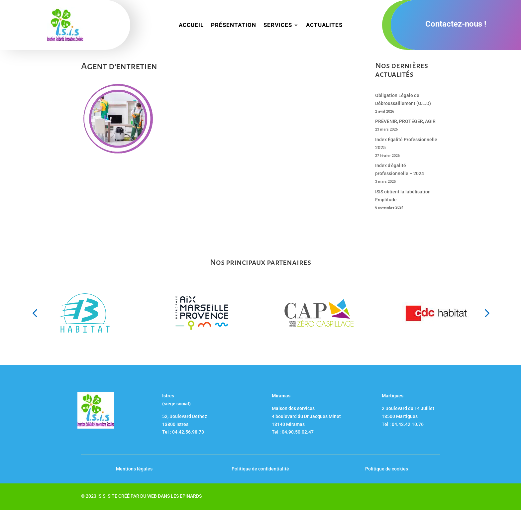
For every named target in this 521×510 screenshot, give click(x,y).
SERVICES (277, 25)
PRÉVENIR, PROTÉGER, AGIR (405, 121)
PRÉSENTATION (233, 25)
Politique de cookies (386, 468)
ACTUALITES (324, 25)
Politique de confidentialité (260, 468)
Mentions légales (134, 468)
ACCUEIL (191, 25)
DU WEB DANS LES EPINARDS (171, 496)
